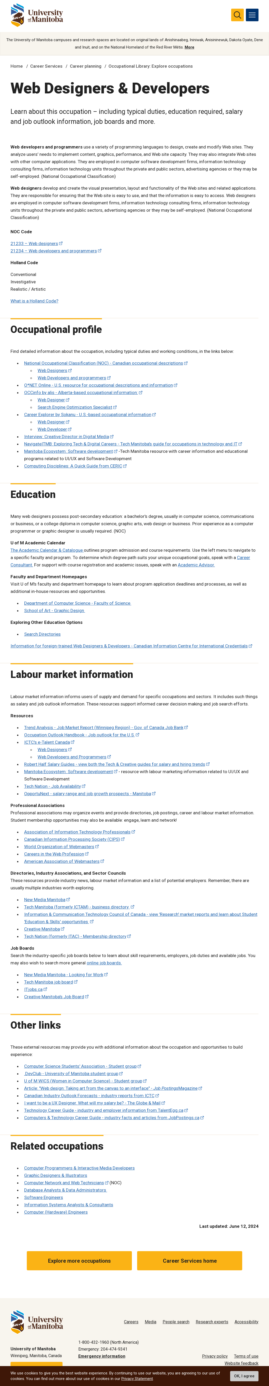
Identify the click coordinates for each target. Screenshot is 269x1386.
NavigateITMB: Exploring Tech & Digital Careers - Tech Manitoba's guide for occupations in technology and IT (130, 444)
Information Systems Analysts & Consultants (68, 1204)
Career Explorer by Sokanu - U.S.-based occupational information (87, 414)
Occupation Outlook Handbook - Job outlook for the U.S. (79, 734)
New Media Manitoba (44, 899)
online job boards (104, 962)
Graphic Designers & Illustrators (55, 1175)
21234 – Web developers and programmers (54, 250)
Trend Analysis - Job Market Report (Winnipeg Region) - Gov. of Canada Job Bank (103, 727)
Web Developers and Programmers (72, 757)
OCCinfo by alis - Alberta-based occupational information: (81, 392)
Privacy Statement (137, 1378)
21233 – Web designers (34, 243)
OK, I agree (244, 1376)
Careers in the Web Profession (54, 854)
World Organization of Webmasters (59, 846)
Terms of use (246, 1356)
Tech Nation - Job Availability (52, 786)
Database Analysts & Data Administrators (65, 1190)
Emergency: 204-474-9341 (102, 1349)
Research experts (212, 1321)
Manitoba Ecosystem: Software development (68, 451)
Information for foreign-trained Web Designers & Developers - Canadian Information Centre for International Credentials (129, 646)
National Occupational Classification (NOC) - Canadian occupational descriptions (103, 363)
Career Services (46, 66)
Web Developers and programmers (72, 377)
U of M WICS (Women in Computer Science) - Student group (83, 1081)
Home (17, 66)
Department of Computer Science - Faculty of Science (77, 603)
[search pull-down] (237, 15)
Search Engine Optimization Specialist (75, 407)
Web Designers (52, 370)
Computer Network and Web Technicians (64, 1182)
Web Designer (51, 399)
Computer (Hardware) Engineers (56, 1212)
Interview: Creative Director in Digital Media (66, 436)
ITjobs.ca (33, 989)
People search (176, 1321)
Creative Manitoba (42, 929)
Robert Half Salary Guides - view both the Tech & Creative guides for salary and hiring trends (114, 764)
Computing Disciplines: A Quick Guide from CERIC (73, 466)
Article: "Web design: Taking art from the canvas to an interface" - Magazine (111, 1088)
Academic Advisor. (196, 564)
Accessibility (246, 1321)
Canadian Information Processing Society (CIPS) (72, 839)
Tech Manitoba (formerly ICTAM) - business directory (77, 907)
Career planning (85, 66)
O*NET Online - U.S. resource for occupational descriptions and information (98, 385)
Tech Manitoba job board (48, 982)
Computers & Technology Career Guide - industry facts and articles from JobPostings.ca (111, 1117)
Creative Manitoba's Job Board (54, 996)
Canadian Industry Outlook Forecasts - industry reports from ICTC (89, 1095)
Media (150, 1321)
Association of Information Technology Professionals (77, 832)
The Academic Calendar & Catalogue (47, 550)
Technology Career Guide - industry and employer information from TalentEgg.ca (103, 1110)
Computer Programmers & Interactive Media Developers (79, 1168)
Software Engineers (43, 1197)
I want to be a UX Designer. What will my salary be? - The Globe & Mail (92, 1103)
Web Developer (52, 429)
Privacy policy (215, 1356)
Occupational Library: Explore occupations (150, 66)
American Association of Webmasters (62, 861)
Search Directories (42, 634)
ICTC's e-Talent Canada (47, 742)
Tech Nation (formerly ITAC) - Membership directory (75, 936)
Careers (131, 1321)
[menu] (252, 15)
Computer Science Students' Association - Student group (80, 1066)
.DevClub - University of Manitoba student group (71, 1073)
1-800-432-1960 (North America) (108, 1342)
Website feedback (241, 1363)
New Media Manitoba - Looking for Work (63, 974)
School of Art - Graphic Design (54, 610)
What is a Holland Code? (34, 301)
